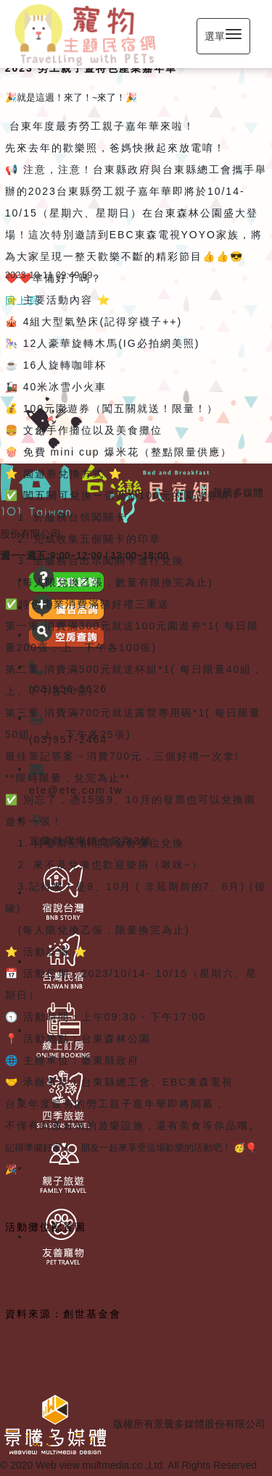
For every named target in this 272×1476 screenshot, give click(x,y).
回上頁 (22, 300)
